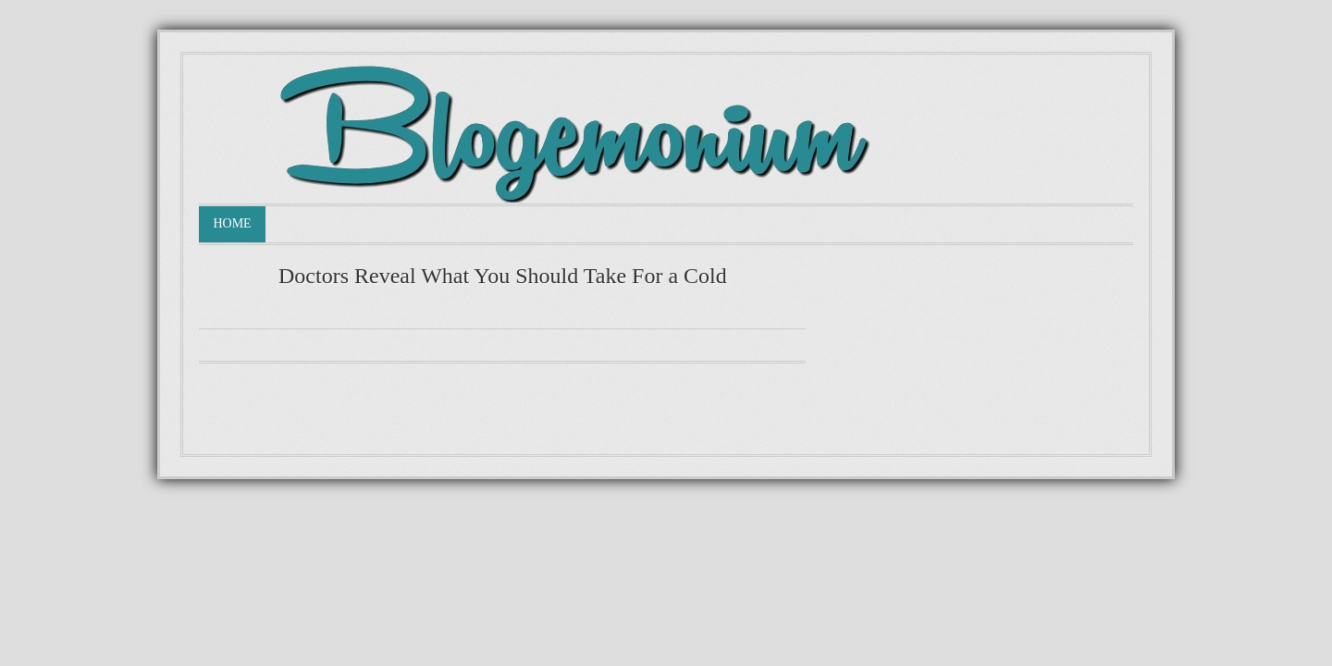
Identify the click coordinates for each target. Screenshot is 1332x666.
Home (232, 223)
